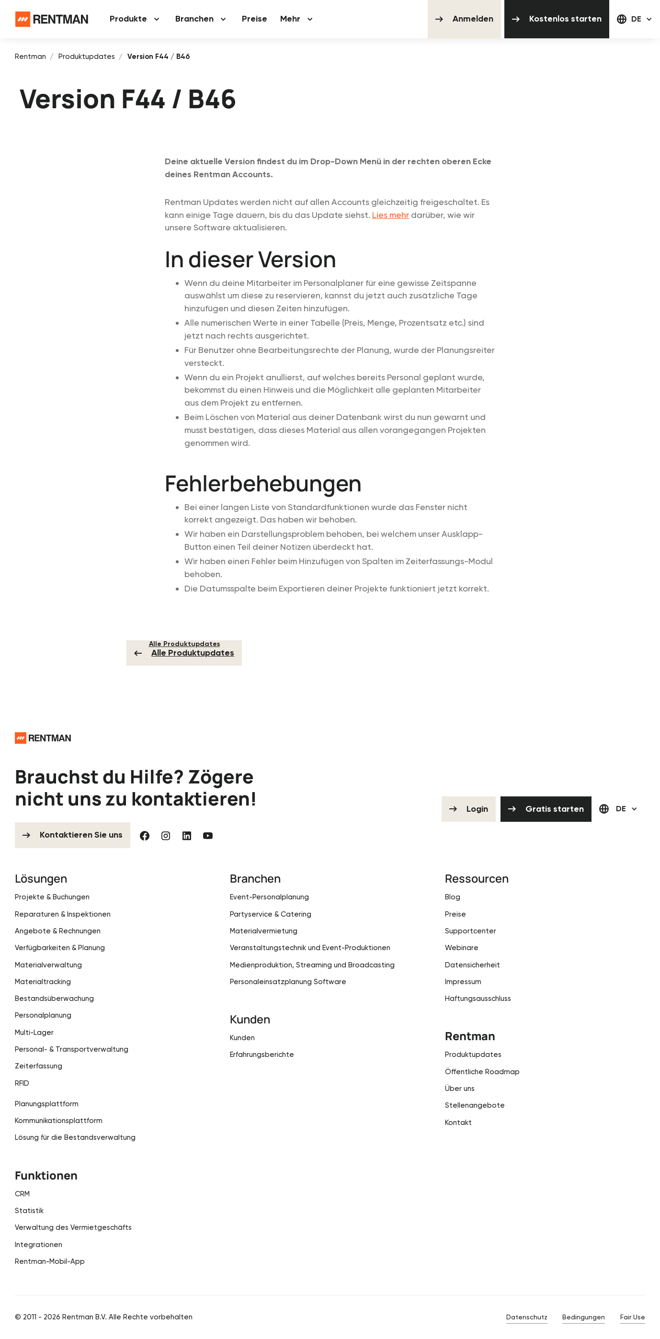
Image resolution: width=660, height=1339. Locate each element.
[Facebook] (144, 835)
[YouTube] (208, 835)
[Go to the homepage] (43, 737)
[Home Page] (51, 19)
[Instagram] (165, 835)
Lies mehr (390, 215)
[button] (136, 19)
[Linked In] (187, 835)
